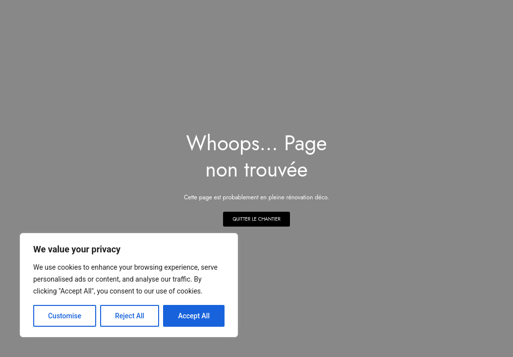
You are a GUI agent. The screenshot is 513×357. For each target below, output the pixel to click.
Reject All (129, 316)
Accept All (194, 316)
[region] (129, 285)
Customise (64, 316)
